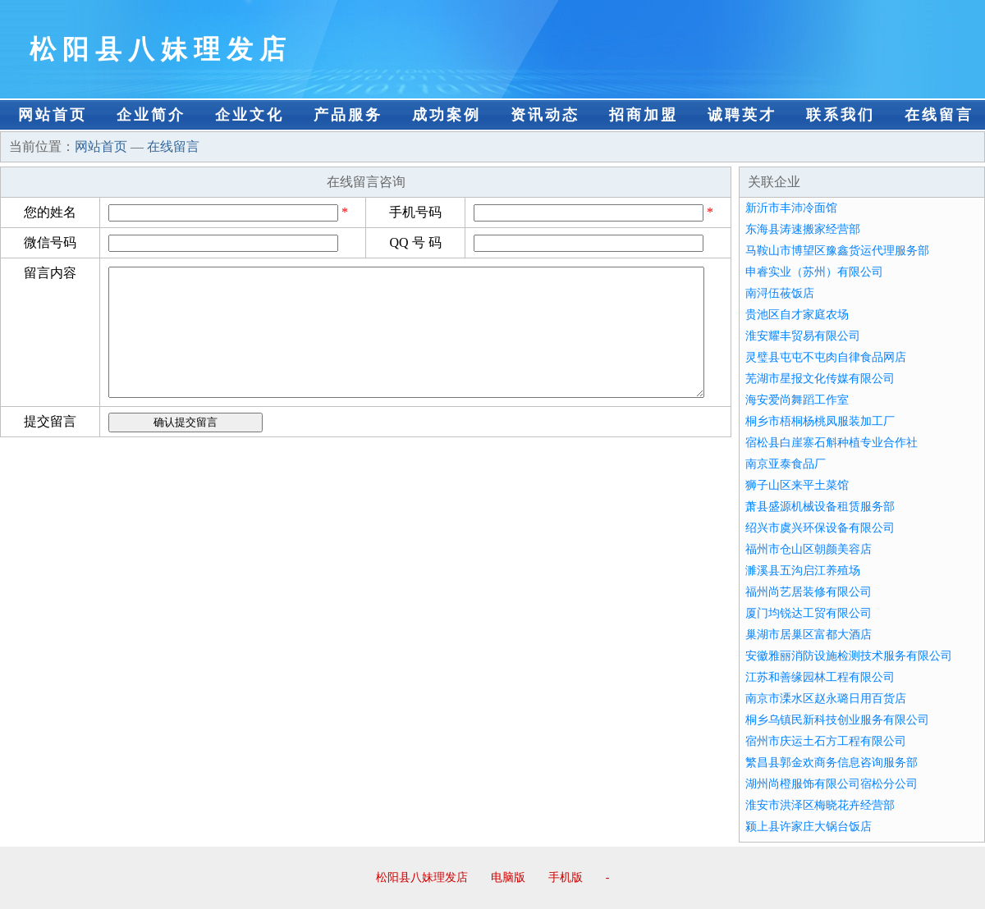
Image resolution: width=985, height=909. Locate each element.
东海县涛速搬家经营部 (802, 229)
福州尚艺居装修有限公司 (808, 592)
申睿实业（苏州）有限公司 (814, 272)
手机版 (565, 877)
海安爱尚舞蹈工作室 (797, 400)
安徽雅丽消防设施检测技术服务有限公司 (848, 656)
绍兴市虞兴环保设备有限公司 (820, 528)
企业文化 (249, 115)
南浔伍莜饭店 (779, 293)
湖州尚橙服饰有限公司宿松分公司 (831, 784)
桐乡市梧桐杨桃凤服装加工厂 (820, 421)
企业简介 (151, 115)
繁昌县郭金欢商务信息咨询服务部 (831, 762)
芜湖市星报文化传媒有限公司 (820, 378)
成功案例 (446, 115)
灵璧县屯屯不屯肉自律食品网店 (825, 357)
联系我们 (840, 115)
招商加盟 (643, 115)
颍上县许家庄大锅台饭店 (808, 826)
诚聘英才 (742, 115)
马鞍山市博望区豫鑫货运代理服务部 (837, 250)
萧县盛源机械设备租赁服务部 (820, 506)
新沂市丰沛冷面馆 (791, 208)
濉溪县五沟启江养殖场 (802, 570)
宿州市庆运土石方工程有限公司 (825, 741)
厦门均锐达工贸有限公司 (808, 613)
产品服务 (348, 115)
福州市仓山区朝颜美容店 (808, 549)
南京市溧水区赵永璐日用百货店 (825, 698)
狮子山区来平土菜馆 (797, 485)
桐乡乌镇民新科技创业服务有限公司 (837, 720)
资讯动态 (545, 115)
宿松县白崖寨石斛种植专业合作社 (831, 442)
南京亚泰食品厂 (785, 464)
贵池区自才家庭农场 (797, 314)
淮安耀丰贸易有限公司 (802, 336)
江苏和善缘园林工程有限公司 (820, 677)
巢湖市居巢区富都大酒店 (808, 634)
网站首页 (52, 115)
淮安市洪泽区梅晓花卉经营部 (820, 805)
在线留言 (939, 115)
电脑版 (508, 877)
